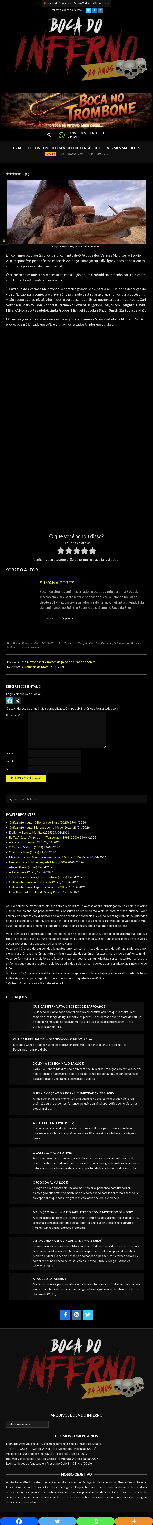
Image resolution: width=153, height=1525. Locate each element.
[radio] (60, 551)
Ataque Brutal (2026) (23, 867)
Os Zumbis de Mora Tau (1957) (43, 667)
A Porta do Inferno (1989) (26, 842)
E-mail (9, 761)
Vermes (34, 647)
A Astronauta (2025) (22, 872)
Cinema (50, 153)
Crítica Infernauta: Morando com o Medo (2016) (41, 827)
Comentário (13, 714)
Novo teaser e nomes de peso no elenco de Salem (61, 662)
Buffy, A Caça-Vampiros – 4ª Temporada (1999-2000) (44, 837)
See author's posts (59, 618)
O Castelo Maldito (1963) (26, 847)
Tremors (24, 647)
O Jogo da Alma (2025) (24, 852)
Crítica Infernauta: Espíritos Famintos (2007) (38, 887)
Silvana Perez (57, 582)
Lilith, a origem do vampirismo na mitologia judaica (68, 1443)
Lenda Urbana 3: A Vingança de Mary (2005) (38, 862)
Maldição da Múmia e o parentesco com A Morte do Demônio (49, 857)
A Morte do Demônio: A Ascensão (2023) (69, 1448)
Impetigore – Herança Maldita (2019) (64, 1453)
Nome (9, 753)
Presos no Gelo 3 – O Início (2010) (69, 1463)
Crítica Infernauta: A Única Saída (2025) (35, 882)
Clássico (94, 643)
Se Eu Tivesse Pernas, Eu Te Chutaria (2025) (38, 877)
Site (8, 768)
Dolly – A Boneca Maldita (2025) (30, 832)
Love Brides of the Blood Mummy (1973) (35, 892)
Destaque (106, 643)
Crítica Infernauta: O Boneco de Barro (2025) (39, 822)
